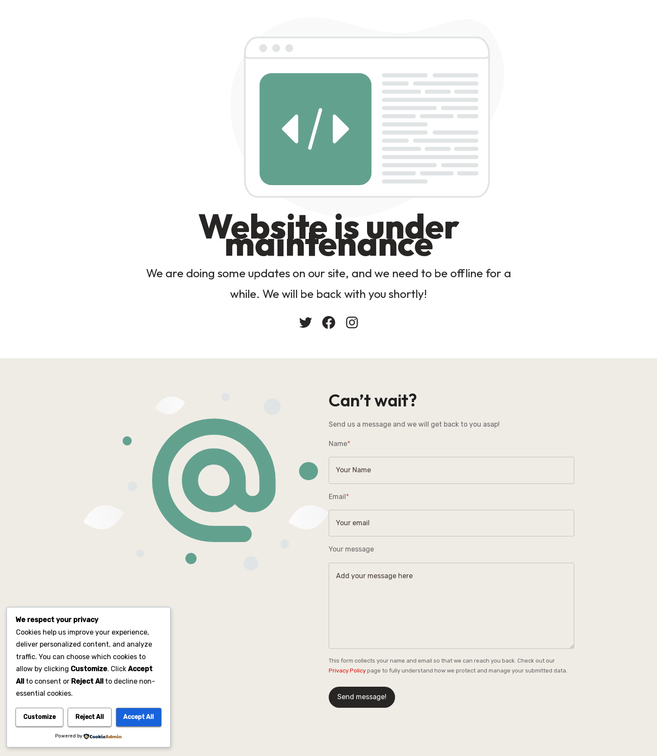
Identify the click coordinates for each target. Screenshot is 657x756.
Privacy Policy (347, 670)
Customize (39, 717)
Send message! (361, 697)
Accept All (138, 717)
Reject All (89, 717)
